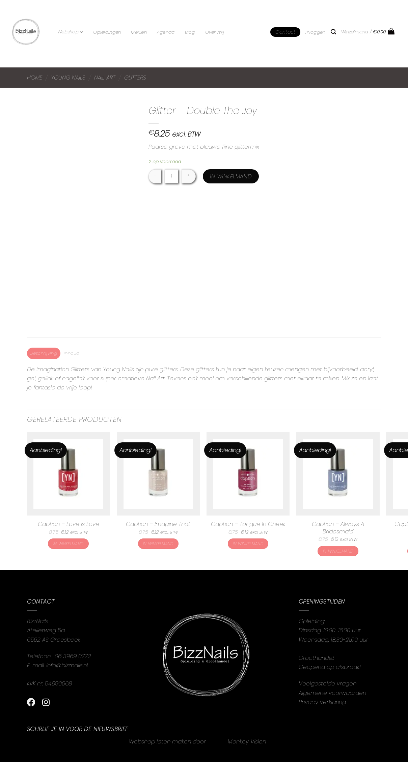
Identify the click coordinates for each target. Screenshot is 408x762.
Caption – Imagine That (158, 524)
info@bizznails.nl (67, 665)
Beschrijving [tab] (43, 353)
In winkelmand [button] (68, 544)
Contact (285, 32)
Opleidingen (107, 32)
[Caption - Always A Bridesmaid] (338, 474)
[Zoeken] (333, 31)
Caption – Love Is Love (68, 524)
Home (34, 78)
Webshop (70, 32)
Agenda (166, 32)
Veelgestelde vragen (327, 683)
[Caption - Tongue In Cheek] (248, 474)
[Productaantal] (171, 176)
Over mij (214, 32)
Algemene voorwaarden (332, 693)
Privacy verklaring (322, 702)
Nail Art (104, 78)
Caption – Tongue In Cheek (248, 524)
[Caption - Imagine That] (158, 474)
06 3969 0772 (73, 656)
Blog (190, 32)
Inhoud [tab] (72, 353)
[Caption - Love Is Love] (68, 474)
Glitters (135, 78)
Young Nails (68, 78)
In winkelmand (231, 176)
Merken (139, 32)
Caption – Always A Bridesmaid (338, 527)
